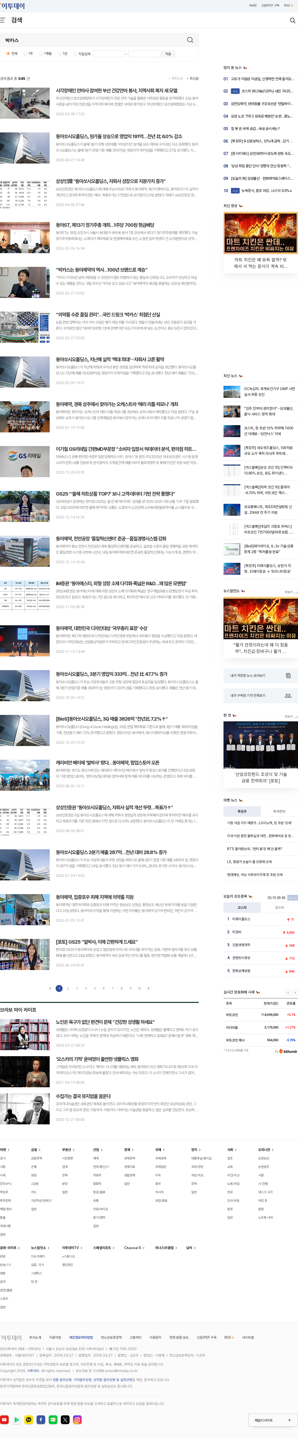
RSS (288, 5)
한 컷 (34, 1282)
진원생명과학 (241, 945)
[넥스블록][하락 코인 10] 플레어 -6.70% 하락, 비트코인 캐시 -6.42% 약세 (267, 493)
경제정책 (129, 1158)
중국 (158, 1184)
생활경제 (129, 1175)
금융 (34, 1150)
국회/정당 (197, 1167)
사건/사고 (233, 1175)
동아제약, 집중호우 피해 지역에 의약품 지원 (94, 897)
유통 (96, 1201)
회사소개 (35, 1337)
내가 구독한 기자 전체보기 (260, 695)
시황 (2, 1167)
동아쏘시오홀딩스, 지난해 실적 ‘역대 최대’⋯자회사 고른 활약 (110, 359)
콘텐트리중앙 (241, 958)
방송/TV (5, 1265)
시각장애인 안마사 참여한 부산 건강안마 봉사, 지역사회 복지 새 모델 (116, 91)
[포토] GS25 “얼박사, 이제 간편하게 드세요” (97, 942)
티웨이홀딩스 (241, 919)
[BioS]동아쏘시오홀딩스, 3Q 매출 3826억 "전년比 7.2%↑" (111, 719)
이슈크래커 (38, 1256)
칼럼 (261, 1209)
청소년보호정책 (111, 1337)
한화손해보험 (241, 971)
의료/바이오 (100, 1209)
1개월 (48, 54)
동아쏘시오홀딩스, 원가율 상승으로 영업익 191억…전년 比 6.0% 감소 (119, 136)
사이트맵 (248, 1337)
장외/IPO (6, 1184)
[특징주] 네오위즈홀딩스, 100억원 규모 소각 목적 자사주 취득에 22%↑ (268, 454)
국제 (158, 1150)
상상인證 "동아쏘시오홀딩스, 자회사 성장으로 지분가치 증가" (110, 181)
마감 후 (262, 1201)
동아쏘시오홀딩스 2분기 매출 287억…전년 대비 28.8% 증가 (111, 852)
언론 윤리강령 (62, 1380)
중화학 (97, 1184)
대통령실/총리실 (201, 1158)
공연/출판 (6, 1290)
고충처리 (136, 1337)
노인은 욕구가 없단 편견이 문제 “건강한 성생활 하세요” (105, 1022)
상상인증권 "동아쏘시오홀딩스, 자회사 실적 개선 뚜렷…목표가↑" (114, 807)
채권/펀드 (6, 1209)
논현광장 (263, 1167)
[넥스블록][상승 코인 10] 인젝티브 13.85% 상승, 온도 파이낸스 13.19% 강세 (268, 473)
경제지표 (129, 1167)
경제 (127, 1150)
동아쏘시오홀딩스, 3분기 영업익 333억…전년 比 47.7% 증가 (111, 674)
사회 (230, 1150)
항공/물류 (99, 1192)
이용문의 (155, 1337)
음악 (2, 1282)
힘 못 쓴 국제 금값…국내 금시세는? (255, 128)
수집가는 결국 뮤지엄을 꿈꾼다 (83, 1096)
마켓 (3, 1150)
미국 (158, 1175)
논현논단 (263, 1158)
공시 (2, 1158)
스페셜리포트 (102, 1248)
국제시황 (5, 1226)
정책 (65, 1175)
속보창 (253, 5)
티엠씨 (236, 932)
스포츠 (4, 1299)
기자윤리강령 (82, 1380)
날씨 (189, 1248)
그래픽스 (36, 1273)
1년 (65, 54)
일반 (2, 1234)
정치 (194, 1150)
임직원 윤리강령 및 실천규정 (112, 1380)
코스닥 (279, 908)
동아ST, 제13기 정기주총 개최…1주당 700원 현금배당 (105, 225)
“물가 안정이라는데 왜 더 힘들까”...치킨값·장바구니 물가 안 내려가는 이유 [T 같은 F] (260, 651)
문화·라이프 (8, 1248)
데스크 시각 (265, 1192)
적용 (168, 54)
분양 (65, 1184)
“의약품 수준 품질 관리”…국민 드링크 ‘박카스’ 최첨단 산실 (108, 315)
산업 (96, 1150)
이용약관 (55, 1337)
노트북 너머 (265, 1217)
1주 (31, 54)
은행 (34, 1167)
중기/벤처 (99, 1217)
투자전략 (279, 811)
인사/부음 (233, 1201)
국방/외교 (197, 1175)
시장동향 (67, 1158)
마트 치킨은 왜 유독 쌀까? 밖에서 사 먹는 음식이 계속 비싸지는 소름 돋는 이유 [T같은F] (261, 266)
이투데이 (33, 1371)
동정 (230, 1209)
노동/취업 (233, 1184)
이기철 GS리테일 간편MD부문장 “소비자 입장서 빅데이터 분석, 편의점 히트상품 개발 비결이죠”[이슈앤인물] (153, 449)
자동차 (97, 1175)
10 (139, 988)
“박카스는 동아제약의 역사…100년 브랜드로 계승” (101, 270)
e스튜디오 (68, 1256)
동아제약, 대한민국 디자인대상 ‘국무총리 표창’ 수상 (101, 628)
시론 (261, 1175)
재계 (96, 1158)
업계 (65, 1167)
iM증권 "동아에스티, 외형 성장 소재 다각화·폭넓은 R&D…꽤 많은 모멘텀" (121, 583)
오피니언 (264, 1150)
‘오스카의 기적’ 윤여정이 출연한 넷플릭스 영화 (97, 1059)
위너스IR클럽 (164, 1248)
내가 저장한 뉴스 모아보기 (260, 676)
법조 (230, 1158)
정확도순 (177, 78)
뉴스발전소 (38, 1248)
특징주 (242, 811)
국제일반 (160, 1167)
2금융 (34, 1184)
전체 (14, 54)
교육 (230, 1167)
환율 (2, 1217)
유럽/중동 (161, 1201)
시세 (2, 1175)
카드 (34, 1192)
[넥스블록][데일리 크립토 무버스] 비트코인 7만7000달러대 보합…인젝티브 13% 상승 (269, 532)
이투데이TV (70, 1248)
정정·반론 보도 (179, 1337)
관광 (2, 1256)
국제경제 (160, 1158)
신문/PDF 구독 (270, 5)
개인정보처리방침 (81, 1337)
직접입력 (84, 54)
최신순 (194, 78)
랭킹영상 (67, 1265)
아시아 (159, 1192)
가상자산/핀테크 (41, 1201)
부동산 (66, 1150)
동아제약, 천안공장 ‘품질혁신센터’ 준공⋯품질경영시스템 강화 (111, 539)
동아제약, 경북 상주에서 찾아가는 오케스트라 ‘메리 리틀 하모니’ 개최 (117, 404)
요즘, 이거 (37, 1265)
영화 (2, 1273)
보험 (34, 1175)
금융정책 (36, 1158)
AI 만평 (263, 1184)
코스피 (242, 908)
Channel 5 (132, 1248)
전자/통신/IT (101, 1167)
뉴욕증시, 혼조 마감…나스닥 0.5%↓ (262, 190)
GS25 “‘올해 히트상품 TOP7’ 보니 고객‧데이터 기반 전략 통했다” (115, 494)
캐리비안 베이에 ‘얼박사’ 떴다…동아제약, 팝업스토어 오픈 (107, 763)
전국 (230, 1192)
